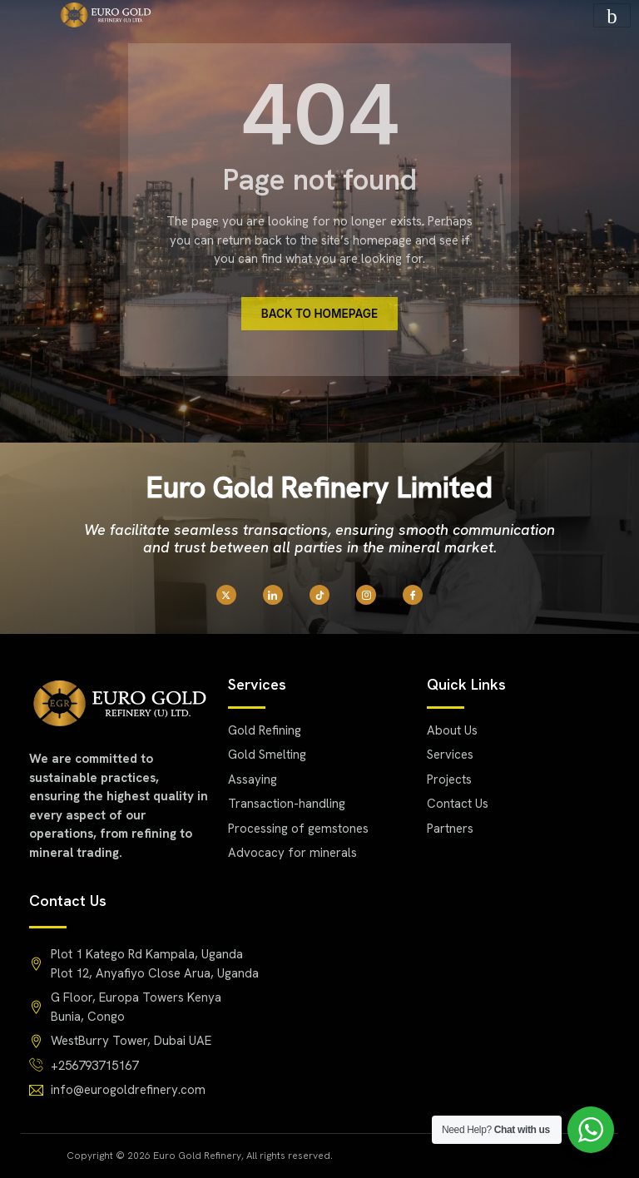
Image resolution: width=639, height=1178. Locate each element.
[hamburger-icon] (612, 15)
